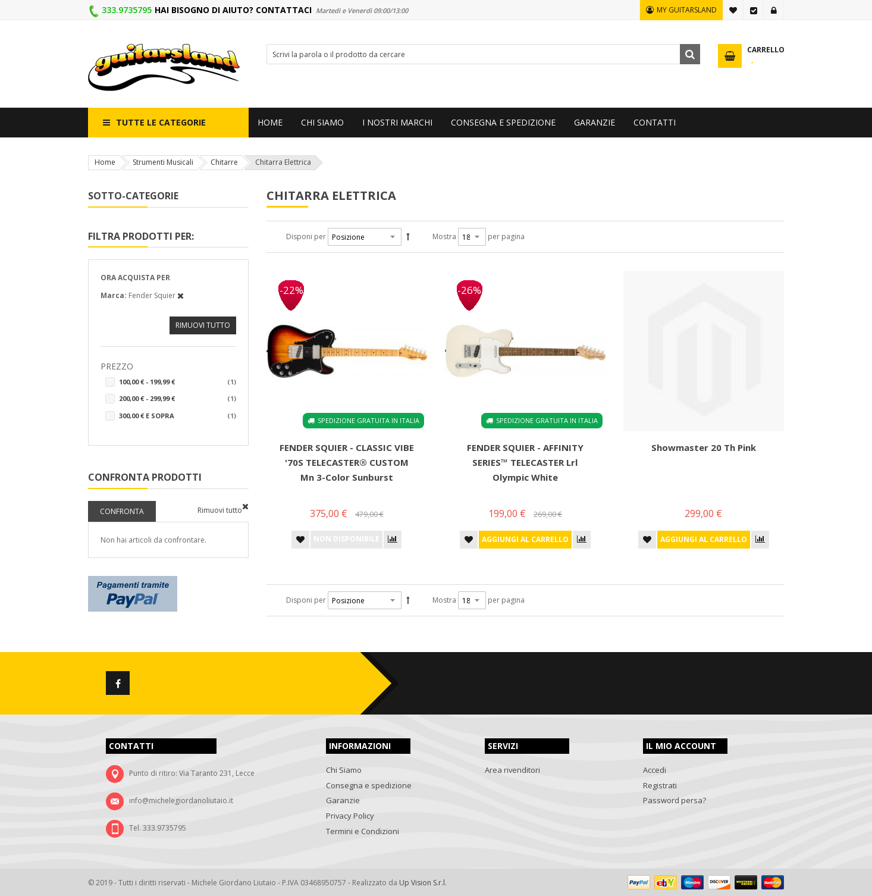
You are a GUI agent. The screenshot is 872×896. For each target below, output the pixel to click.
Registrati (660, 785)
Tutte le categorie (161, 122)
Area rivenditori (512, 770)
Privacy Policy (350, 815)
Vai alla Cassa (754, 10)
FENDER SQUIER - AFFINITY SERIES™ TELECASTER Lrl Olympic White (525, 462)
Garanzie (343, 800)
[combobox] (483, 54)
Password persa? (674, 800)
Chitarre (224, 162)
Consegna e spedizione (369, 785)
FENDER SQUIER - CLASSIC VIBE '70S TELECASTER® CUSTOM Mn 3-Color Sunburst (347, 462)
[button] (300, 540)
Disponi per (306, 236)
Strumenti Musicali (163, 162)
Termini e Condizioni (362, 831)
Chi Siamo (344, 770)
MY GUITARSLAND (687, 10)
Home (105, 162)
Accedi (774, 10)
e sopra (177, 416)
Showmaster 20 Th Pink (703, 447)
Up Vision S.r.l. (423, 883)
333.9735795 (127, 9)
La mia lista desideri (733, 10)
